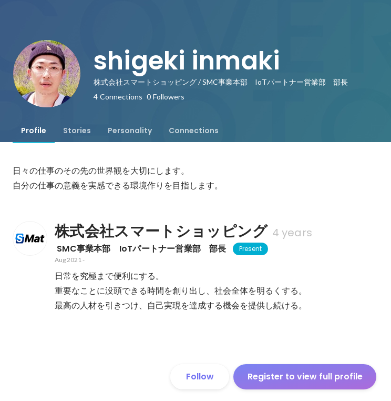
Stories (77, 130)
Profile (33, 130)
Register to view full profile (305, 376)
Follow (200, 376)
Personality (130, 130)
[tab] (34, 130)
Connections (194, 130)
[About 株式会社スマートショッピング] (29, 238)
